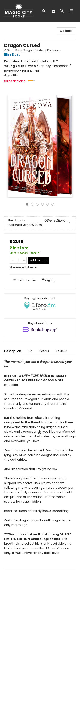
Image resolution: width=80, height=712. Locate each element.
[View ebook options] (40, 327)
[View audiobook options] (40, 304)
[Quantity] (18, 260)
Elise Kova (13, 54)
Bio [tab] (30, 351)
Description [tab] (12, 351)
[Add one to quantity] (23, 260)
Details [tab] (44, 351)
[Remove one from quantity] (12, 260)
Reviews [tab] (62, 351)
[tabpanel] (40, 463)
